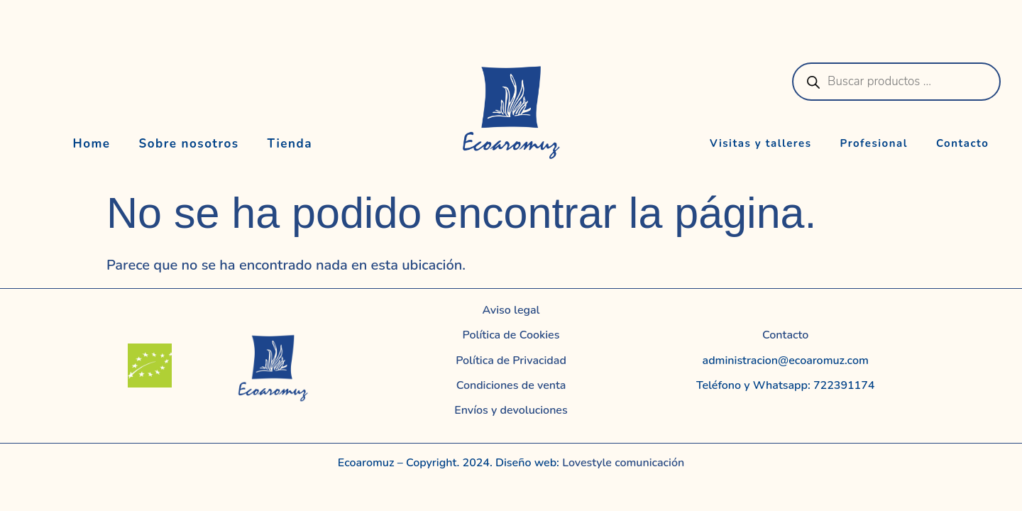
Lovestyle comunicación (621, 463)
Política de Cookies (511, 335)
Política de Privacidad (511, 360)
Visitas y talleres (761, 143)
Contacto (962, 143)
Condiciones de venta (511, 385)
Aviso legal (511, 310)
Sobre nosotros (189, 144)
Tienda (290, 144)
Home (91, 144)
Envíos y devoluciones (510, 410)
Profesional (874, 143)
